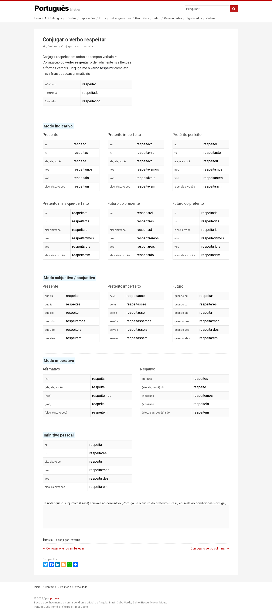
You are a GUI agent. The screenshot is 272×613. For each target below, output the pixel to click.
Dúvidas (71, 18)
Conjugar (63, 539)
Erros (102, 18)
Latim (156, 18)
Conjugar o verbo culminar (210, 548)
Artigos (57, 18)
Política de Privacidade (73, 587)
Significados (194, 18)
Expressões (87, 18)
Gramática (142, 18)
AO (46, 18)
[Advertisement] (184, 82)
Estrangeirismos (121, 18)
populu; (55, 598)
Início (37, 18)
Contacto (50, 587)
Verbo (77, 539)
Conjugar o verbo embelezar (63, 548)
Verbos (210, 18)
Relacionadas (173, 18)
